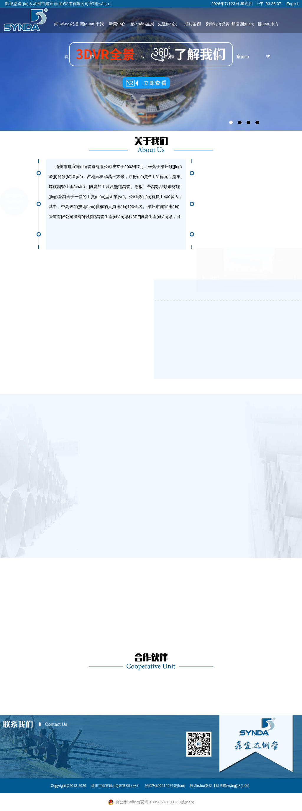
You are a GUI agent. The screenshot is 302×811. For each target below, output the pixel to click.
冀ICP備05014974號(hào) (165, 786)
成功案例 (192, 24)
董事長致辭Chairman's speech (14, 173)
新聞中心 (117, 24)
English (293, 3)
